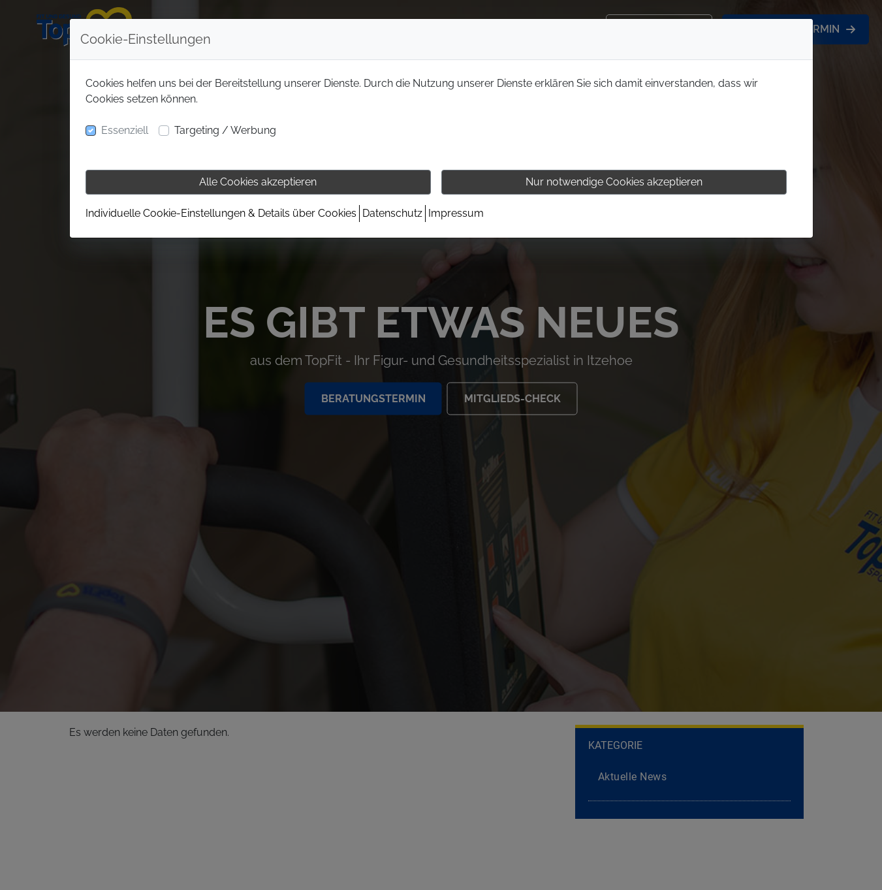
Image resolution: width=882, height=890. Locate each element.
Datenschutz (392, 213)
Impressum (456, 213)
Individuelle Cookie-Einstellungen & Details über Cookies (221, 213)
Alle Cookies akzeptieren (258, 182)
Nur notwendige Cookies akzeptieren (614, 182)
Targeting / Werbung (225, 130)
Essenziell (124, 130)
